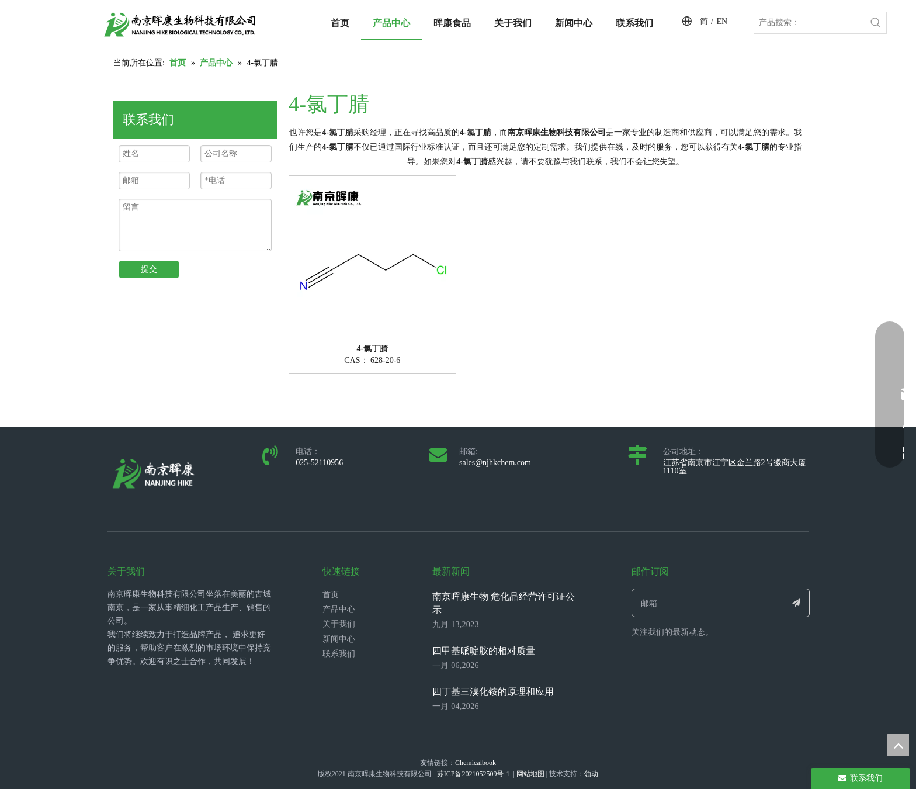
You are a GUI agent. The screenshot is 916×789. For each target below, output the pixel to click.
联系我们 (338, 653)
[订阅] (796, 603)
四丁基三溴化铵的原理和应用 (493, 692)
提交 (149, 269)
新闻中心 (338, 639)
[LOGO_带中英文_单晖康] (180, 24)
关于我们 (338, 624)
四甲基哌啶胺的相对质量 (483, 651)
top (898, 745)
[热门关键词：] (875, 22)
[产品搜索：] (809, 22)
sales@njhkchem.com (495, 462)
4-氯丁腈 (372, 349)
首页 (330, 594)
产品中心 (338, 609)
